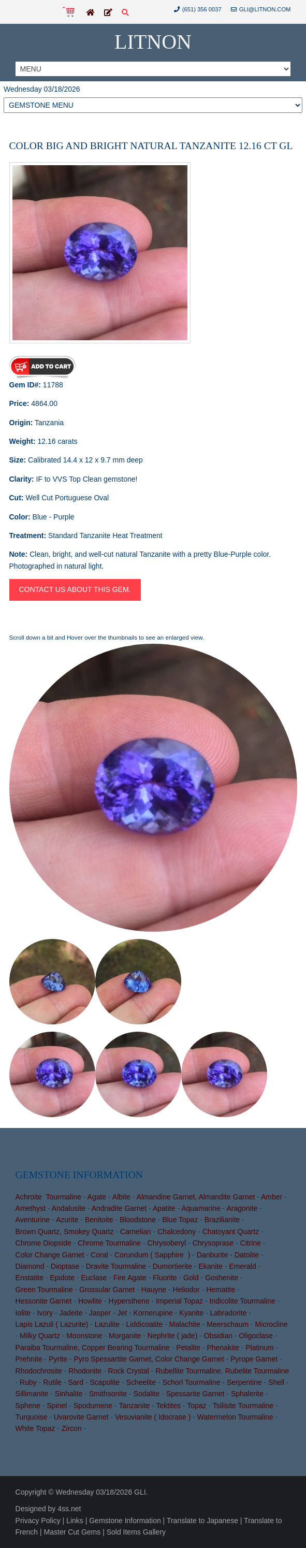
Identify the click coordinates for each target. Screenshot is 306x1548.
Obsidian (218, 1336)
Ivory (45, 1313)
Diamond (30, 1266)
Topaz (196, 1405)
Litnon (153, 41)
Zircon (72, 1428)
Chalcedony (176, 1231)
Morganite (125, 1336)
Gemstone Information (125, 1520)
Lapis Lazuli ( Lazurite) (52, 1324)
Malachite (184, 1324)
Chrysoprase (213, 1243)
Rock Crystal (128, 1371)
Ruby (28, 1382)
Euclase (94, 1278)
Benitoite (99, 1220)
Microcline (271, 1324)
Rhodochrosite (39, 1371)
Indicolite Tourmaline (242, 1301)
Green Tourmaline (44, 1289)
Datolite (247, 1255)
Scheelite (141, 1382)
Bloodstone (138, 1220)
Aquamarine (201, 1208)
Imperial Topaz (179, 1301)
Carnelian (135, 1231)
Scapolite (105, 1382)
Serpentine (244, 1382)
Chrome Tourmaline (109, 1243)
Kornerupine (153, 1313)
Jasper (100, 1313)
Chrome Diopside (43, 1243)
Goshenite (221, 1278)
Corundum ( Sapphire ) (152, 1255)
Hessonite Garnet (44, 1301)
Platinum (259, 1347)
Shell (276, 1382)
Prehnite (29, 1359)
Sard (76, 1382)
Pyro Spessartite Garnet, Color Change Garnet (149, 1359)
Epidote (62, 1278)
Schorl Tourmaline (192, 1382)
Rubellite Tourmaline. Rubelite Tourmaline (222, 1371)
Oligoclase (255, 1336)
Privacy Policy (38, 1520)
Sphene (28, 1405)
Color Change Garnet (50, 1255)
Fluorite (165, 1278)
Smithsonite (108, 1394)
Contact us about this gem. (75, 589)
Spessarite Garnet (195, 1394)
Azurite (67, 1220)
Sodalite (147, 1394)
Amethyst (31, 1208)
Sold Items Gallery (136, 1532)
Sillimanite (32, 1394)
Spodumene (93, 1405)
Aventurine (33, 1220)
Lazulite (107, 1324)
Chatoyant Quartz (230, 1231)
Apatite (164, 1208)
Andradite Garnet (119, 1208)
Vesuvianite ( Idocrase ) (153, 1417)
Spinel (57, 1405)
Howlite (90, 1301)
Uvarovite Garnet (81, 1417)
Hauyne (153, 1289)
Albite (121, 1197)
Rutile (52, 1382)
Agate (97, 1197)
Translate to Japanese (202, 1520)
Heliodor (186, 1289)
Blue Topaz (180, 1220)
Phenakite (223, 1347)
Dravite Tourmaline (116, 1266)
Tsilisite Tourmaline (243, 1405)
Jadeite (70, 1313)
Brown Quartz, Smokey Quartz (65, 1231)
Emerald (242, 1266)
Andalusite (68, 1208)
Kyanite (191, 1313)
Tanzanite (134, 1405)
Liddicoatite (144, 1324)
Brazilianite (222, 1220)
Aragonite (241, 1208)
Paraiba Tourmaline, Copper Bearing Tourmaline (93, 1347)
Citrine (250, 1243)
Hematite (220, 1289)
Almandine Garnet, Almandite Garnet (196, 1197)
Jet (122, 1313)
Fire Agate (130, 1278)
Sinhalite (69, 1394)
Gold (191, 1278)
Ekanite (210, 1266)
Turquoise (32, 1417)
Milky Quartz (40, 1336)
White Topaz (35, 1428)
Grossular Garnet (107, 1289)
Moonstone (84, 1336)
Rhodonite (84, 1371)
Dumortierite (172, 1266)
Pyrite (58, 1359)
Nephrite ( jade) (173, 1336)
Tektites (168, 1405)
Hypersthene (128, 1301)
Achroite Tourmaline (48, 1197)
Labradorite (228, 1313)
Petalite (188, 1347)
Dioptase (65, 1266)
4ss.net (69, 1508)
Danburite (212, 1255)
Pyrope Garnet (254, 1359)
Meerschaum (228, 1324)
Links (74, 1520)
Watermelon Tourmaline (235, 1417)
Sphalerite (247, 1394)
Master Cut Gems (72, 1532)
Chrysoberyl (167, 1243)
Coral (99, 1255)
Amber (271, 1197)
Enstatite (29, 1278)
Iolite (23, 1313)
